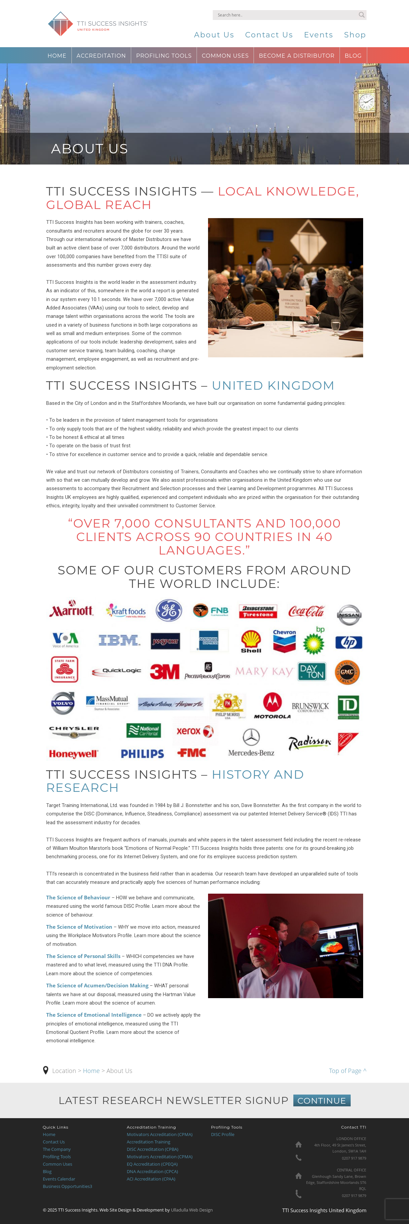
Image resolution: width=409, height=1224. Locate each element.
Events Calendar (59, 1179)
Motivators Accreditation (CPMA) (160, 1134)
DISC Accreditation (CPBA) (152, 1149)
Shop (355, 34)
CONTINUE (321, 1101)
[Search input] (286, 15)
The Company (57, 1149)
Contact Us (269, 34)
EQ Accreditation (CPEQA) (152, 1164)
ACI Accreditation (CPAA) (151, 1179)
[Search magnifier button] (362, 15)
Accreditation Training (148, 1142)
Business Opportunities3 (67, 1186)
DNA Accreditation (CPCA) (152, 1171)
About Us (214, 34)
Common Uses (225, 56)
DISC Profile (222, 1134)
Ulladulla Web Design (191, 1210)
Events (318, 34)
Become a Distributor (297, 56)
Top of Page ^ (348, 1071)
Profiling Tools (164, 56)
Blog (353, 56)
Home (57, 56)
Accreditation (101, 56)
